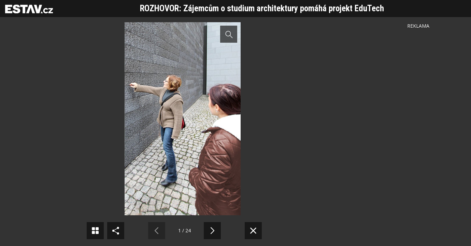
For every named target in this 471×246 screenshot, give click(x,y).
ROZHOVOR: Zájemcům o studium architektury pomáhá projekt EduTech (262, 8)
